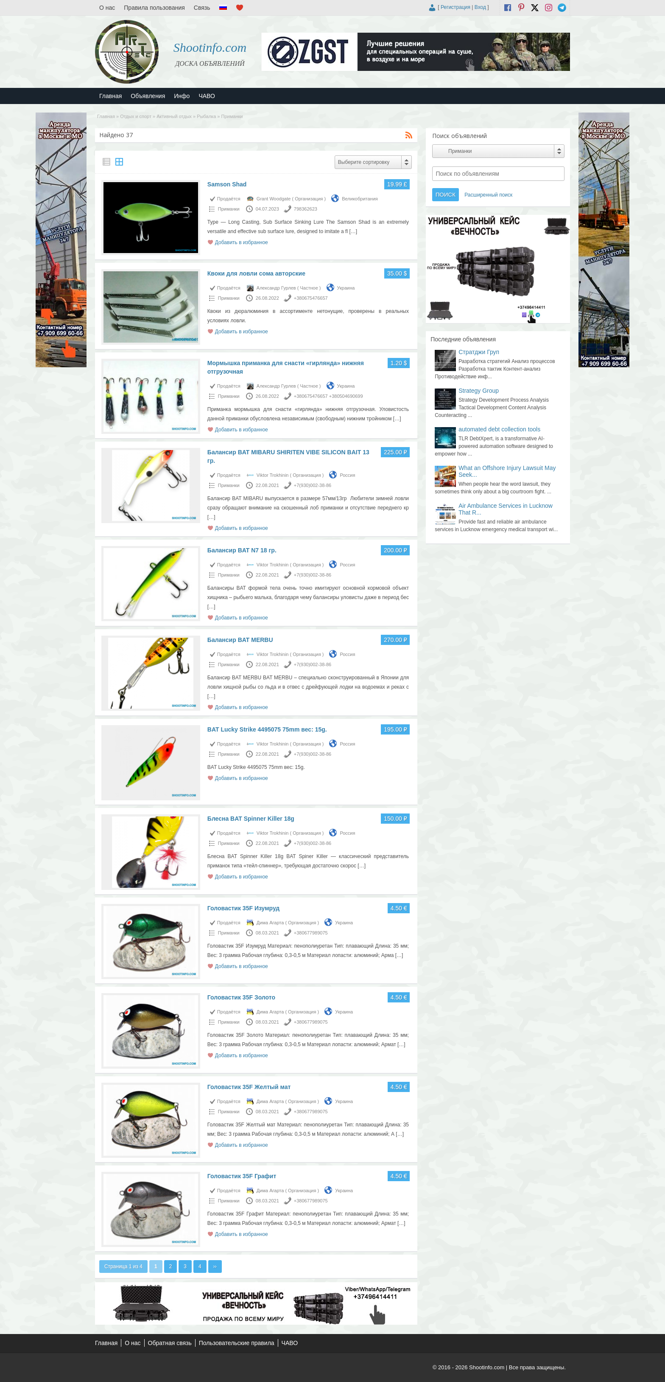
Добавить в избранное (241, 242)
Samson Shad (227, 184)
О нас (107, 7)
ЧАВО (206, 96)
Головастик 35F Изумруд (243, 908)
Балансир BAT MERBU (240, 639)
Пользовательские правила (236, 1343)
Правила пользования (154, 7)
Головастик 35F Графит (242, 1176)
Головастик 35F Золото (241, 997)
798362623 (305, 208)
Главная (110, 96)
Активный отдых (174, 116)
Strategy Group (478, 390)
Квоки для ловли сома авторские (256, 273)
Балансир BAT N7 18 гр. (242, 550)
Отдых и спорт (135, 116)
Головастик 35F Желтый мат (249, 1087)
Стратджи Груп (478, 352)
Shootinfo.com (210, 47)
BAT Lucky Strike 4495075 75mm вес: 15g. (267, 729)
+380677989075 (311, 932)
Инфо (182, 96)
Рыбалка (206, 116)
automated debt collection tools (499, 429)
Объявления (148, 96)
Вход (480, 7)
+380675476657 (311, 298)
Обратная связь (170, 1343)
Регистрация (455, 7)
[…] (353, 231)
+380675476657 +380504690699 (328, 396)
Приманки (229, 208)
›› (215, 1266)
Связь (202, 7)
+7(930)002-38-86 (312, 485)
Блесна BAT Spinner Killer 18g (250, 818)
